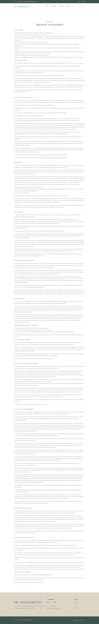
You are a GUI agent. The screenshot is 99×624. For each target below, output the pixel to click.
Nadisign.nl (30, 619)
